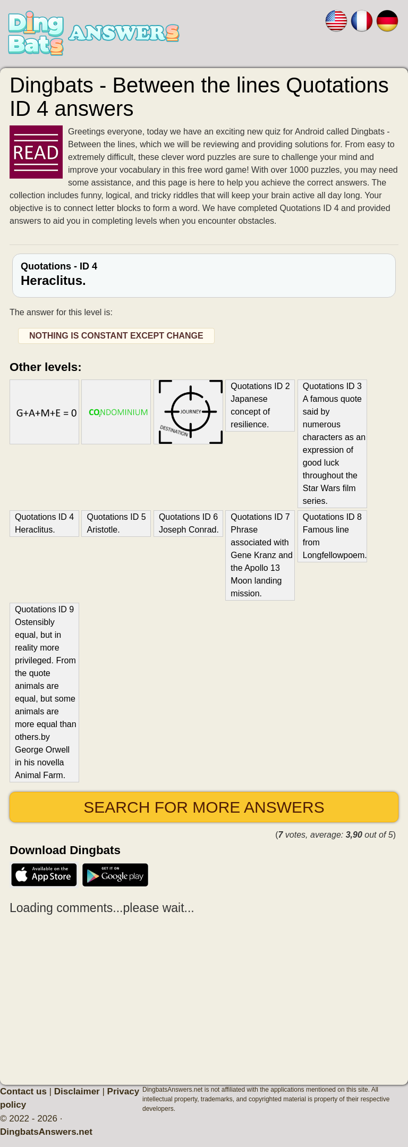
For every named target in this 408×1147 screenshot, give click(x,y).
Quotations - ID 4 (204, 274)
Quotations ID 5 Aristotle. (116, 523)
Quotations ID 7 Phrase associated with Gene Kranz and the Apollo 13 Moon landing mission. (262, 555)
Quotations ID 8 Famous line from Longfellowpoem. (335, 536)
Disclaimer (77, 1091)
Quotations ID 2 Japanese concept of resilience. (260, 405)
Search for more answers (203, 807)
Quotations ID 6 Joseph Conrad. (189, 523)
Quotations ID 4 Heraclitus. (44, 523)
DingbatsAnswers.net (46, 1132)
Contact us (23, 1091)
